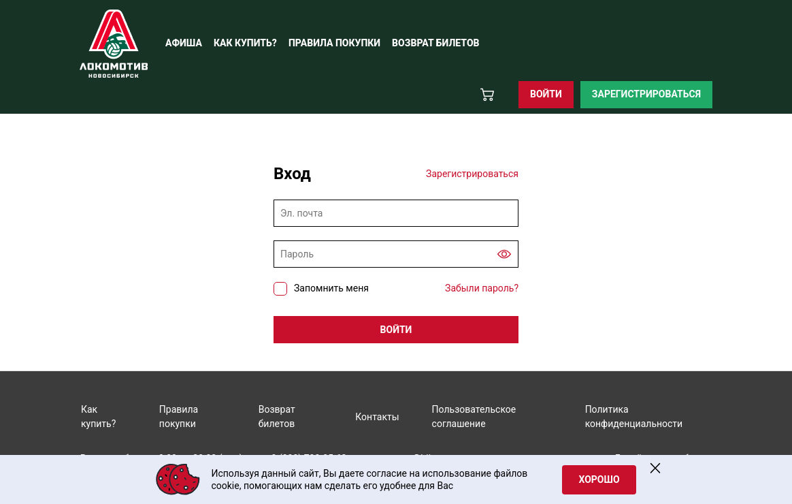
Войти (546, 94)
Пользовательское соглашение (474, 416)
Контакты (377, 416)
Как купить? (98, 416)
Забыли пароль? (481, 288)
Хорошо (598, 479)
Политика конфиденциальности (634, 416)
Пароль (297, 254)
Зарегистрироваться (646, 94)
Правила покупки (178, 416)
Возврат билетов (277, 416)
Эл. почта (301, 213)
